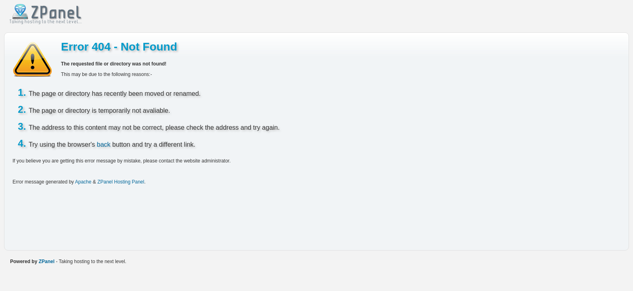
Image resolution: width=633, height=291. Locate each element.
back (104, 144)
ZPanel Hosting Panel (120, 182)
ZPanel (46, 261)
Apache (83, 182)
